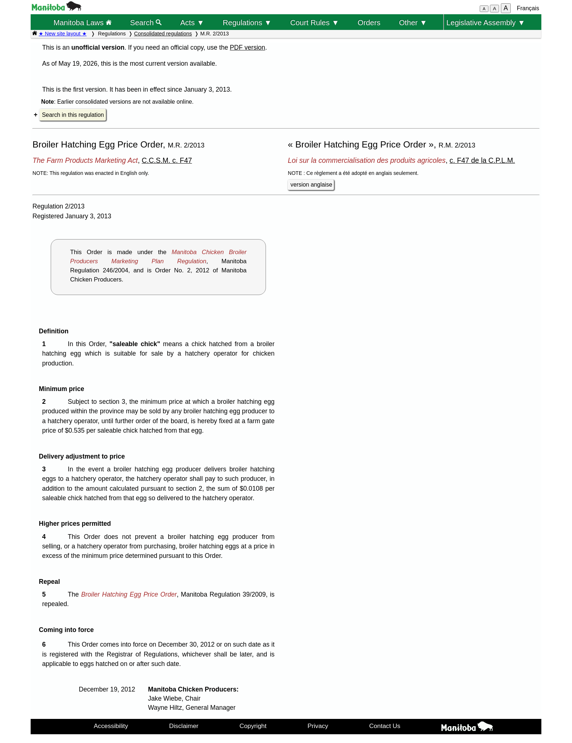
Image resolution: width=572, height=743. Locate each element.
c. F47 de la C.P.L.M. (482, 160)
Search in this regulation (73, 115)
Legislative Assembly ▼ (486, 22)
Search (146, 22)
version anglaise (311, 184)
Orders (369, 22)
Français (528, 8)
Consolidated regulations (163, 34)
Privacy (318, 725)
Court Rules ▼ (314, 22)
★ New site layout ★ (63, 34)
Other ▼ (413, 22)
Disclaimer (184, 725)
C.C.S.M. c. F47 (167, 160)
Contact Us (384, 725)
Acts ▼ (192, 22)
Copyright (253, 725)
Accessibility (111, 725)
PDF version (247, 47)
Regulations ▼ (247, 22)
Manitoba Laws (82, 22)
